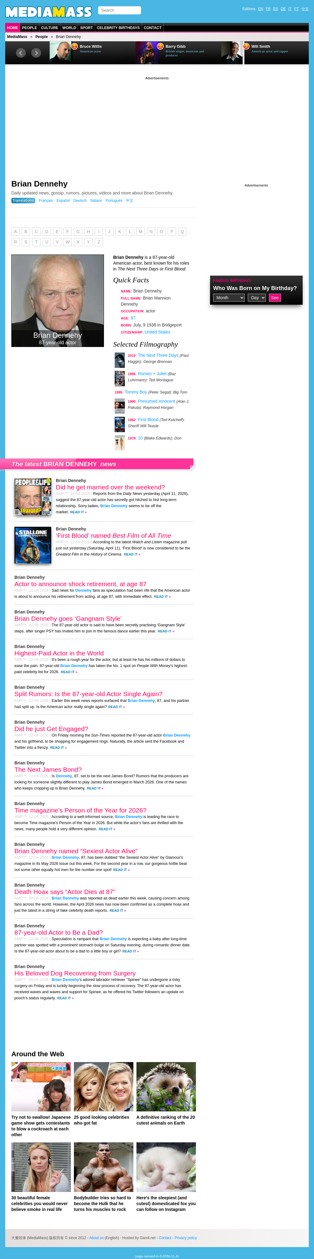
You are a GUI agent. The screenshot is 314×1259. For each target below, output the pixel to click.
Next (36, 53)
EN (260, 9)
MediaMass (17, 37)
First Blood (148, 419)
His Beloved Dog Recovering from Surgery (75, 973)
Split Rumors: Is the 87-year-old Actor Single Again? (88, 693)
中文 (305, 9)
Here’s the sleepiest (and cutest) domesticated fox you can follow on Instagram (166, 1203)
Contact (153, 28)
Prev (21, 53)
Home (12, 28)
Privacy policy (185, 1238)
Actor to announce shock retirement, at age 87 (80, 583)
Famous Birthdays (232, 281)
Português (114, 200)
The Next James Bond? (48, 769)
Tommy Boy (135, 392)
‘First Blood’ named (113, 535)
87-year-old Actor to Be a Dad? (58, 932)
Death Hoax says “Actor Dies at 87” (64, 891)
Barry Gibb (176, 46)
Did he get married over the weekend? (110, 487)
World (69, 28)
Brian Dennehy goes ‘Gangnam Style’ (68, 618)
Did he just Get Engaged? (51, 728)
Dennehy (83, 590)
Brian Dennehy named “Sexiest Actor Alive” (76, 850)
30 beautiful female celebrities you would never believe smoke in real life (39, 1203)
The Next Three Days (158, 355)
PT (296, 9)
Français (46, 200)
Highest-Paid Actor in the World (59, 653)
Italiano (96, 200)
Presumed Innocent (156, 401)
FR (268, 9)
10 (140, 437)
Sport (86, 28)
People (29, 28)
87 (133, 317)
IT (290, 9)
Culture (49, 28)
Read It (77, 512)
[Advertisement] (157, 124)
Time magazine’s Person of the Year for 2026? (80, 810)
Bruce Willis (91, 46)
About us (96, 1238)
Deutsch (80, 200)
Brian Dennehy (39, 183)
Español (63, 200)
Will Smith (260, 46)
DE (283, 9)
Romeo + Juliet (152, 373)
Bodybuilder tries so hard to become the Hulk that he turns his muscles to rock (102, 1203)
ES (275, 9)
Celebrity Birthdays (118, 28)
